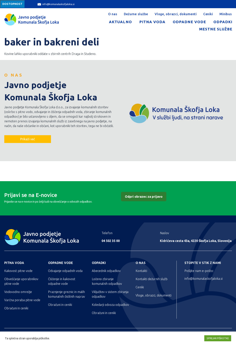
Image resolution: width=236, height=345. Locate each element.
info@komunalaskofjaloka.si (56, 4)
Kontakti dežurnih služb (152, 279)
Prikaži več (27, 139)
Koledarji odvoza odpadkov (110, 304)
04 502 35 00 (111, 241)
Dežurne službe (136, 14)
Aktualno (120, 22)
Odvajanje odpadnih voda (65, 271)
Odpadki (222, 22)
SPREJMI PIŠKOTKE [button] (218, 338)
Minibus (225, 14)
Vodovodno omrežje (18, 292)
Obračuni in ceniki (16, 308)
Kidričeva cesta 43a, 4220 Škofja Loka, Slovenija (196, 241)
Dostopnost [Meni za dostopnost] (12, 3)
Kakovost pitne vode (18, 271)
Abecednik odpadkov (106, 271)
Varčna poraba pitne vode (22, 300)
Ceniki (208, 14)
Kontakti (141, 271)
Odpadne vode (189, 22)
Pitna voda (152, 22)
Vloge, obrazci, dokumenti (176, 14)
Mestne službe (215, 29)
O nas (112, 14)
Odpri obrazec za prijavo (143, 196)
